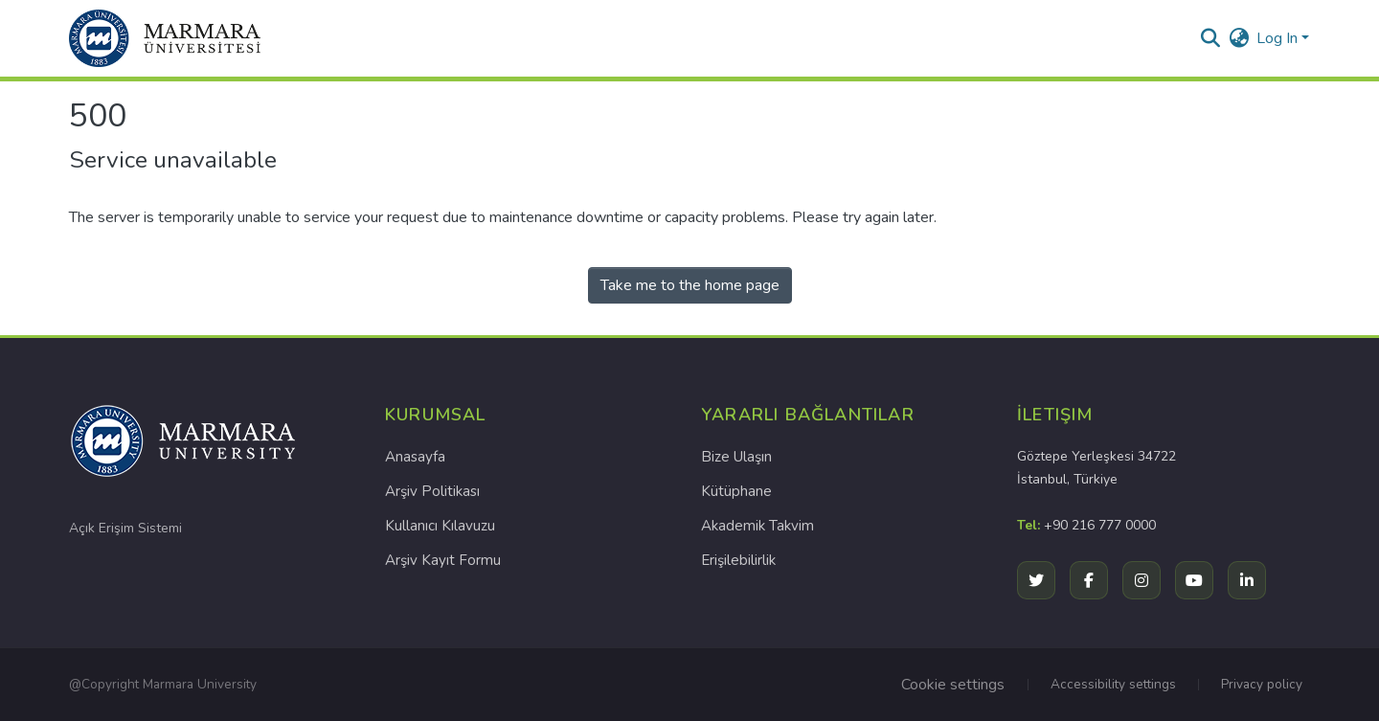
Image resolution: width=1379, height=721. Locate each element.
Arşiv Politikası (432, 491)
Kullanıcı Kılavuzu (440, 525)
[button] (164, 38)
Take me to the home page (690, 285)
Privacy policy (1261, 684)
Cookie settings (953, 684)
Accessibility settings (1113, 684)
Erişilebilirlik (738, 560)
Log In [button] (1278, 38)
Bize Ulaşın (736, 456)
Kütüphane (736, 491)
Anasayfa (415, 456)
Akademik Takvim (757, 525)
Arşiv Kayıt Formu (443, 560)
